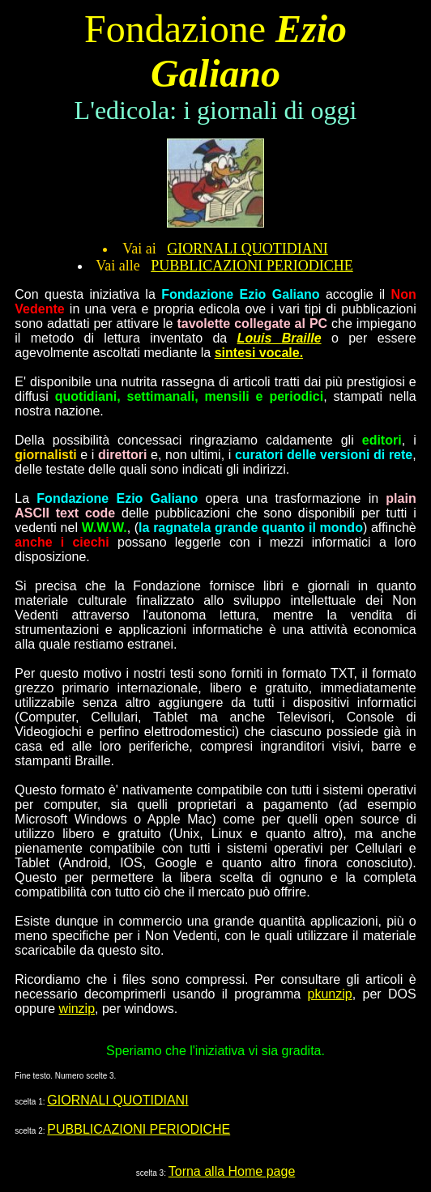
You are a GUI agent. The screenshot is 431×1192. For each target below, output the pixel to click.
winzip (77, 1008)
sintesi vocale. (259, 353)
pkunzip (330, 994)
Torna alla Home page (232, 1171)
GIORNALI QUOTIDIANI (247, 249)
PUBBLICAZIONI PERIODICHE (252, 266)
